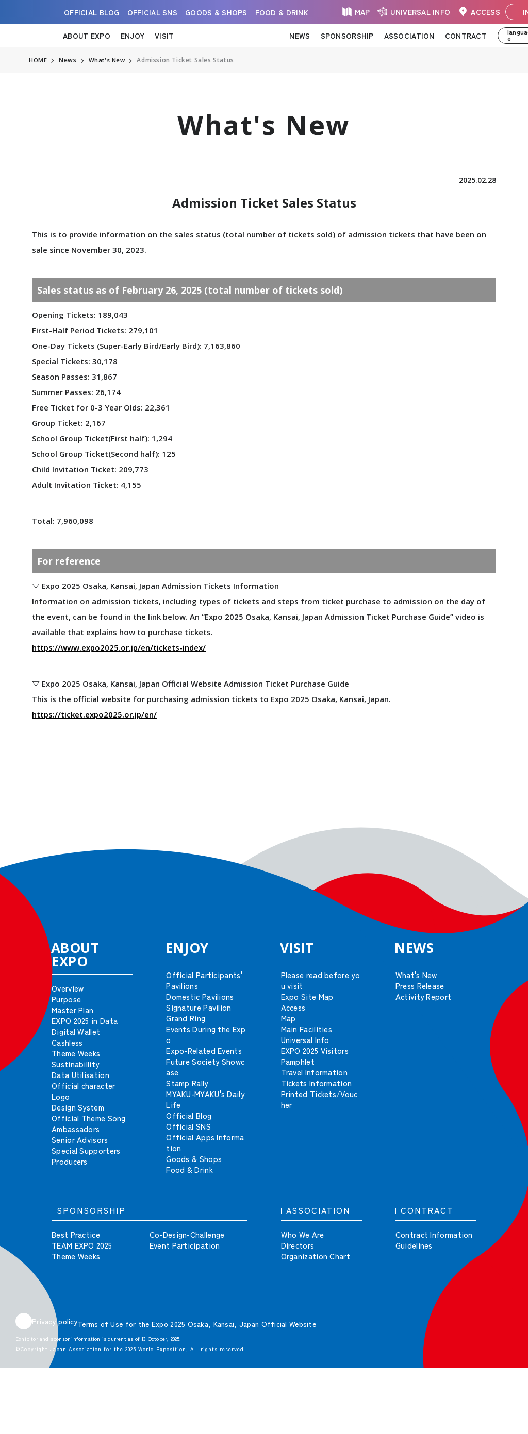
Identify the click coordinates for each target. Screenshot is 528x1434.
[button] (497, 835)
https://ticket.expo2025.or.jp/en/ (94, 714)
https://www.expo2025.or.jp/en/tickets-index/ (119, 647)
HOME (38, 60)
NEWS (299, 35)
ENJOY (132, 35)
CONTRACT (466, 35)
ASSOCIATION (409, 35)
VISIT (164, 35)
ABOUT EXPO (86, 35)
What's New (108, 60)
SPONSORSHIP (347, 35)
